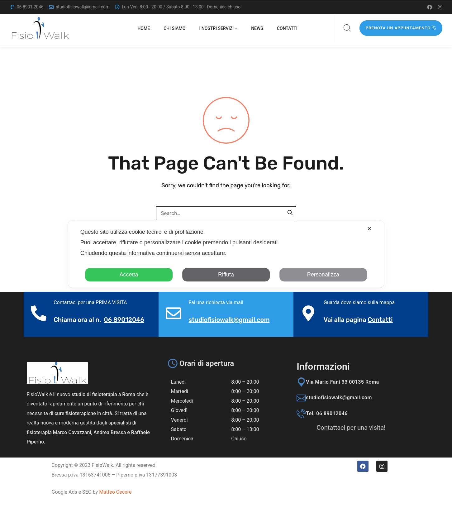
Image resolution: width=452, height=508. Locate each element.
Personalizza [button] (323, 274)
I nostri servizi (218, 28)
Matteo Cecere (115, 492)
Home (143, 28)
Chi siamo (174, 28)
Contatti (287, 28)
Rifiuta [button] (226, 274)
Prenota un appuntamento (401, 28)
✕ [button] (369, 229)
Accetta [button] (129, 274)
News (257, 28)
